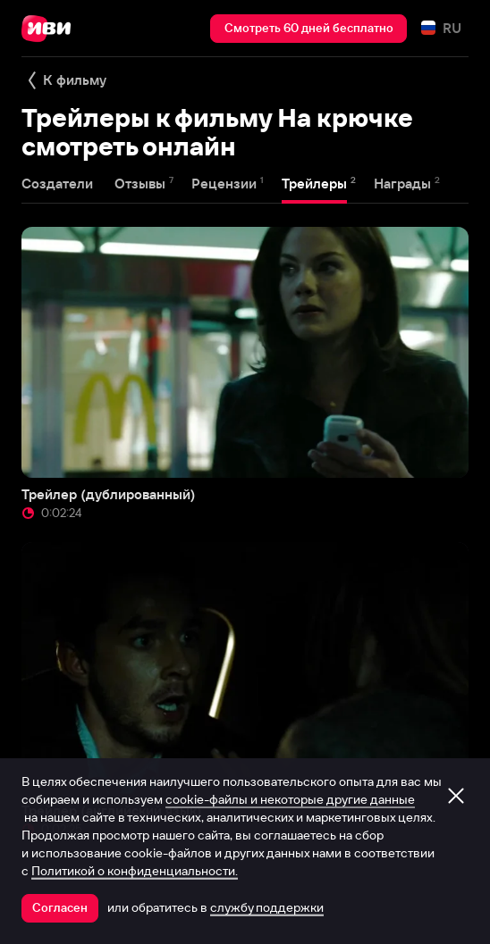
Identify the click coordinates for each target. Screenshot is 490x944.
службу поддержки (267, 907)
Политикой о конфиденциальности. (134, 871)
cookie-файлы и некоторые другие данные (290, 799)
